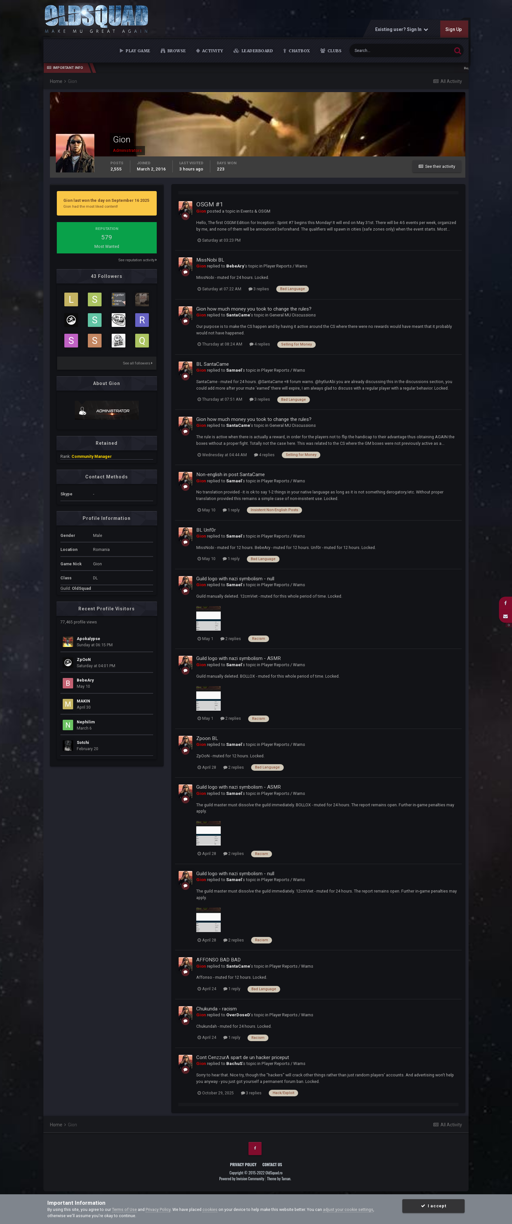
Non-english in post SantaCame (230, 474)
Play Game (138, 50)
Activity (212, 50)
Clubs (334, 50)
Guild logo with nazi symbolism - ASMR (238, 658)
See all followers (137, 363)
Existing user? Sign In (401, 29)
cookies (209, 1209)
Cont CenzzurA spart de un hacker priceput (242, 1057)
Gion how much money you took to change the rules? (254, 309)
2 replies (230, 638)
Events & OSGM (255, 211)
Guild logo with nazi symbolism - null (235, 579)
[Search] (381, 50)
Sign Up (453, 29)
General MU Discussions (292, 315)
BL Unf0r (206, 530)
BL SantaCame (212, 364)
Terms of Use (124, 1209)
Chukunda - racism (216, 1009)
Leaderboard (256, 50)
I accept (433, 1205)
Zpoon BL (207, 738)
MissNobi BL (210, 260)
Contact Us (272, 1164)
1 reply (231, 509)
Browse (176, 50)
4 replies (259, 344)
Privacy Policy (243, 1164)
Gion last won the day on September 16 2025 (106, 200)
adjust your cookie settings (348, 1209)
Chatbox (299, 50)
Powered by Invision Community (241, 1178)
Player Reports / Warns (285, 266)
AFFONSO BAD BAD (218, 960)
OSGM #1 (209, 204)
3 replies (258, 288)
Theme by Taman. (279, 1178)
